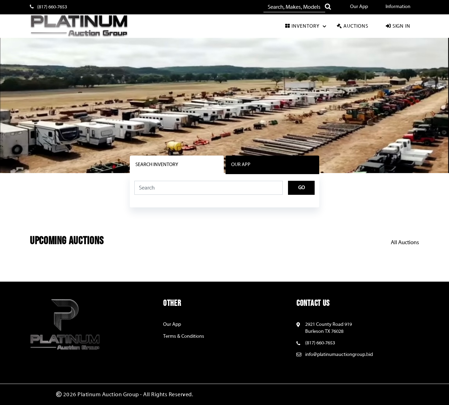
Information (398, 6)
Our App (359, 6)
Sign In (398, 26)
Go (301, 188)
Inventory (306, 26)
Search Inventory (156, 164)
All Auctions (405, 242)
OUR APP (240, 164)
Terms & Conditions (183, 336)
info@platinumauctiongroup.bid (339, 354)
